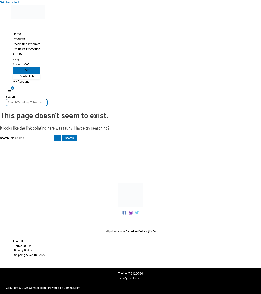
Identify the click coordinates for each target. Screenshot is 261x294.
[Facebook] (124, 213)
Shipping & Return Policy (29, 255)
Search (10, 96)
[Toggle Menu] (26, 70)
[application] (27, 64)
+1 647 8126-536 (132, 273)
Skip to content (9, 2)
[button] (26, 64)
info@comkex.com (132, 278)
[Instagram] (130, 213)
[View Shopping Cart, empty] (9, 90)
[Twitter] (137, 213)
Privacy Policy (23, 250)
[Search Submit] (57, 138)
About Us (18, 241)
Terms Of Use (23, 246)
